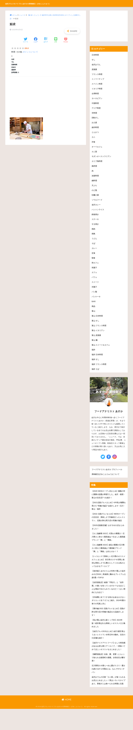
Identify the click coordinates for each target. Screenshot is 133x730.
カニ (93, 139)
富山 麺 (95, 346)
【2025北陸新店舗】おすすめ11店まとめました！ (108, 537)
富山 (93, 316)
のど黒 (94, 193)
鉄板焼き (95, 217)
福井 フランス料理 (99, 370)
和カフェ (95, 267)
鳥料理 (94, 168)
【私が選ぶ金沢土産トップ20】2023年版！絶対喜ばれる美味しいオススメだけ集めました (108, 636)
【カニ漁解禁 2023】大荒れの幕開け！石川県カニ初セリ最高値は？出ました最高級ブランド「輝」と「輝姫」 (108, 547)
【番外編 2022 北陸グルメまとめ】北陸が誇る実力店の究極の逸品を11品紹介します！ (109, 624)
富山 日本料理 (97, 321)
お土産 (94, 124)
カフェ (94, 277)
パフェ (94, 281)
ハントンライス (98, 213)
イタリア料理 (97, 89)
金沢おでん (96, 65)
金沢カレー (96, 208)
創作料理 (95, 129)
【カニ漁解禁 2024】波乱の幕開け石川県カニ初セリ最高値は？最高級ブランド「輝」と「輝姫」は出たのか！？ (108, 559)
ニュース (22, 15)
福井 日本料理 (97, 360)
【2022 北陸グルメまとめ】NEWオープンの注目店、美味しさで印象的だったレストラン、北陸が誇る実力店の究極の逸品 (108, 526)
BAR (94, 306)
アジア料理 (96, 109)
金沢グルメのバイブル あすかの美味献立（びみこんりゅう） (42, 3)
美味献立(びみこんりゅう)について (106, 480)
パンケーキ (96, 301)
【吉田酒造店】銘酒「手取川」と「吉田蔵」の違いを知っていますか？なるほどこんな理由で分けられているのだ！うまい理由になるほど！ (108, 599)
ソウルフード (97, 203)
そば (93, 247)
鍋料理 (94, 183)
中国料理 (95, 104)
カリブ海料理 (97, 163)
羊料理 (94, 114)
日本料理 (95, 55)
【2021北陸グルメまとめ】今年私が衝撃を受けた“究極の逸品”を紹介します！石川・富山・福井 (108, 512)
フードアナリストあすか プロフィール (108, 475)
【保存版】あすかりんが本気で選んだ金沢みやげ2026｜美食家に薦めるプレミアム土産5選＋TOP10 (108, 585)
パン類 (94, 296)
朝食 (93, 262)
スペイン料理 (97, 84)
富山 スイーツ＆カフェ (101, 350)
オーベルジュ (97, 148)
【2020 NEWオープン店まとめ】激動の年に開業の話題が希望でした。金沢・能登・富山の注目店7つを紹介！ (108, 500)
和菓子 (94, 272)
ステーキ (95, 222)
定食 (93, 257)
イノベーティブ (98, 80)
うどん (94, 242)
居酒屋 (94, 70)
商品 (93, 311)
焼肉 (93, 232)
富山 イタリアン (98, 336)
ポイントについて (30, 52)
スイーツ (95, 286)
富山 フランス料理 (99, 331)
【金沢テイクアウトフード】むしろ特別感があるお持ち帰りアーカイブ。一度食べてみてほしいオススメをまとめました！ (108, 661)
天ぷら (94, 188)
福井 (93, 355)
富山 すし (96, 326)
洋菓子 (94, 291)
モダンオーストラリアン (102, 158)
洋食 (93, 144)
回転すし (95, 119)
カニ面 (94, 153)
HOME (66, 720)
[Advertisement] (45, 94)
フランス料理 (97, 75)
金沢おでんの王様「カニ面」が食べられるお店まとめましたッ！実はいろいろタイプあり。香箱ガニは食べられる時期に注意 (108, 699)
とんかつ (95, 134)
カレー (94, 252)
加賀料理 (95, 178)
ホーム (14, 15)
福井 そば (96, 375)
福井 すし (96, 365)
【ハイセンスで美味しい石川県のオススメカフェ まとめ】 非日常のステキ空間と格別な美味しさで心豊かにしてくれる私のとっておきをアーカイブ (108, 572)
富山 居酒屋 (97, 341)
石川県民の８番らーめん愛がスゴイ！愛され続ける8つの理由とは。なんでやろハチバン (108, 686)
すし (93, 60)
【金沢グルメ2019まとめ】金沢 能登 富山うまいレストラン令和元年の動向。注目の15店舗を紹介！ (108, 647)
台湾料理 (95, 94)
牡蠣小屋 (95, 198)
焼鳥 (93, 237)
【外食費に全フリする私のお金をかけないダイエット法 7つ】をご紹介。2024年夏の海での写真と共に (108, 612)
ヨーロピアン (97, 99)
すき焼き (95, 227)
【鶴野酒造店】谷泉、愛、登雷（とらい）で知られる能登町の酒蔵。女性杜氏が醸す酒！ (108, 674)
